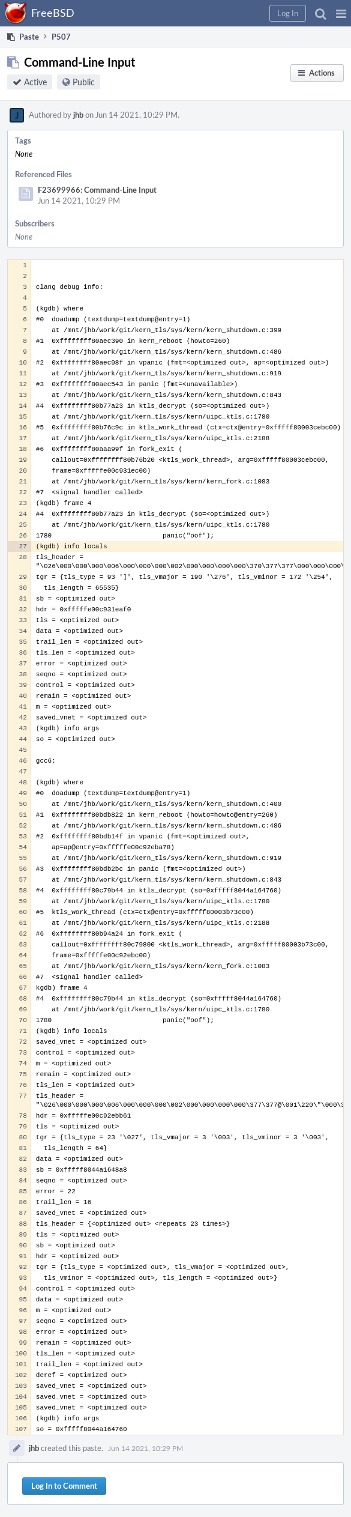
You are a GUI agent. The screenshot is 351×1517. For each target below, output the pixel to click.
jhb (78, 114)
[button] (341, 13)
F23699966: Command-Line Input (97, 189)
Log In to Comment (64, 1485)
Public (84, 82)
